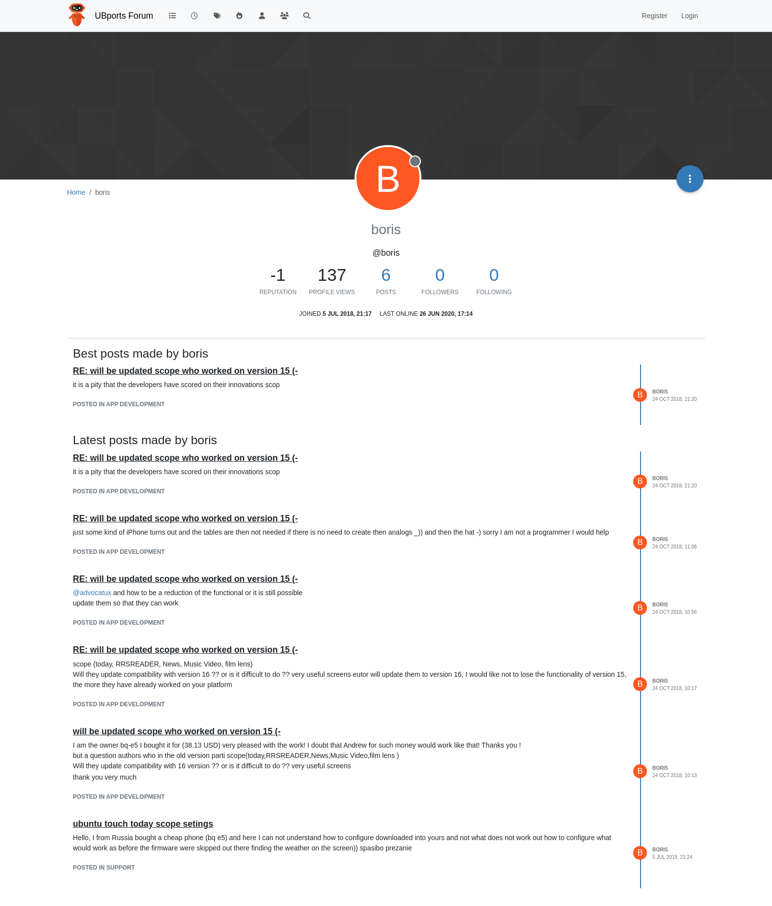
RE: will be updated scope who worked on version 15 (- (185, 371)
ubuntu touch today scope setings (143, 824)
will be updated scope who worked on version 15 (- (177, 731)
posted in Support (104, 867)
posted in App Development (119, 404)
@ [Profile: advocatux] (92, 593)
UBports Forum (124, 16)
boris (660, 391)
